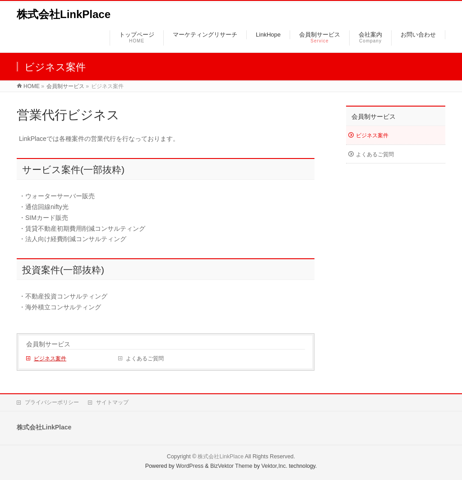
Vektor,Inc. (274, 466)
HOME (31, 86)
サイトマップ (112, 402)
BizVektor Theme (231, 466)
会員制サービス (65, 86)
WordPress (189, 466)
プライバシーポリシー (52, 402)
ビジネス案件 (50, 358)
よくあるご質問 (145, 358)
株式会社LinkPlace (64, 14)
